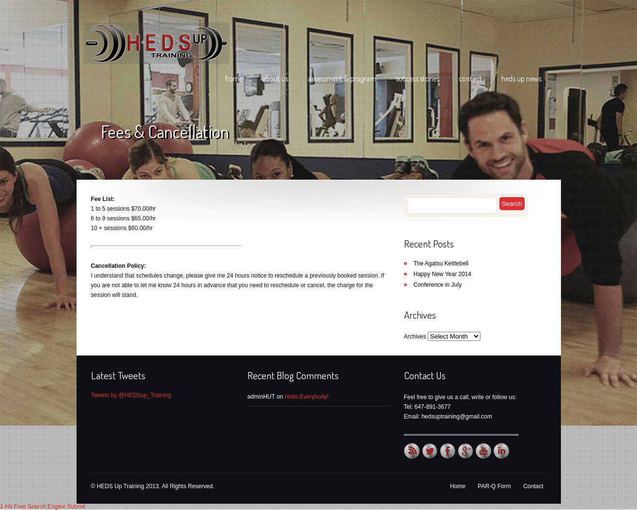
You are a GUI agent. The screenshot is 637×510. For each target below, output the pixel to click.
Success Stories (417, 78)
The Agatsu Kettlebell (441, 263)
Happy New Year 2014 (442, 274)
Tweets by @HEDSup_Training (131, 395)
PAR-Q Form (494, 486)
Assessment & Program (342, 78)
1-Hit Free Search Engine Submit (42, 506)
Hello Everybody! (307, 396)
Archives (415, 336)
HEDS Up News (521, 78)
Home (234, 78)
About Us (275, 78)
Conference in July (438, 285)
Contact (470, 78)
